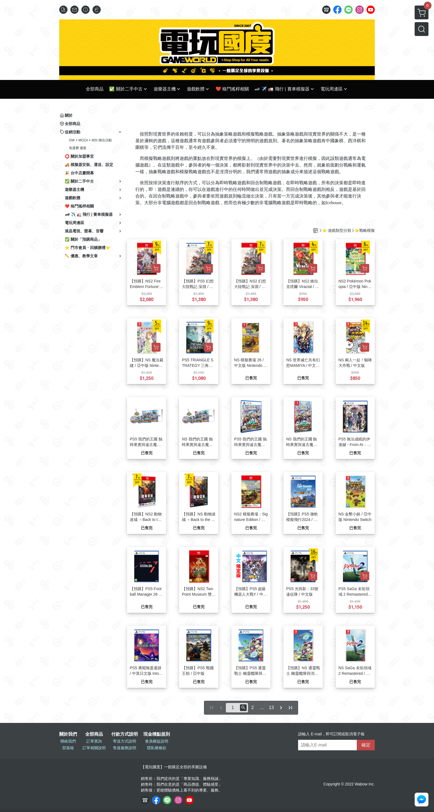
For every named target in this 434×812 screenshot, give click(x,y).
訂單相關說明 (94, 748)
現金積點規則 (156, 734)
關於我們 (68, 734)
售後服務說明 (124, 748)
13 (271, 707)
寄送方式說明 (124, 741)
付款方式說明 (124, 734)
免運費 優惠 (77, 148)
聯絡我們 (68, 741)
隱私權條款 (156, 748)
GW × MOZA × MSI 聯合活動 (90, 140)
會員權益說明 (156, 741)
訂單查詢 (94, 741)
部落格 (68, 748)
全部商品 (94, 734)
